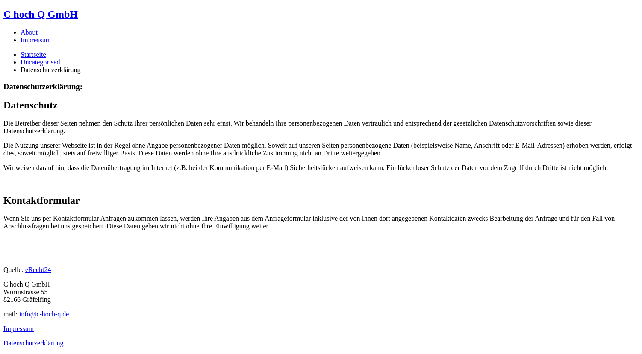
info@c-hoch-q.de (44, 314)
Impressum (36, 40)
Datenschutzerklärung (33, 343)
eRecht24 (38, 269)
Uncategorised (40, 62)
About (29, 32)
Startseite (33, 54)
